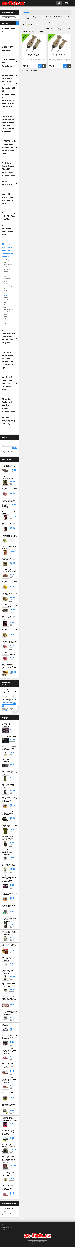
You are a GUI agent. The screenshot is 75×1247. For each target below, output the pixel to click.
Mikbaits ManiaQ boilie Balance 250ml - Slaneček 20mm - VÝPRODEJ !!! (9, 985)
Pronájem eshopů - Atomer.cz (37, 1243)
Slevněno (54, 29)
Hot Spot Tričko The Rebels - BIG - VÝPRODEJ (9, 865)
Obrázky (24, 25)
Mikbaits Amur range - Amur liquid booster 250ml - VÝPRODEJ (9, 773)
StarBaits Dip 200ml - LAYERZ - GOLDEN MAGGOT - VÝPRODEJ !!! (9, 838)
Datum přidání (47, 23)
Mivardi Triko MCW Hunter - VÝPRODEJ (9, 825)
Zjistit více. (4, 710)
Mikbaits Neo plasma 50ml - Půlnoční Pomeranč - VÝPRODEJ (9, 748)
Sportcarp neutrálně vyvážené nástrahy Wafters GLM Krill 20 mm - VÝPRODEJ (9, 1080)
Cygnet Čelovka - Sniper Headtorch (9, 1025)
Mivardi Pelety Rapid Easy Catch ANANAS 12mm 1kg (9, 582)
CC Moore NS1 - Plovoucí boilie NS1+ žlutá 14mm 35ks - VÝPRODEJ (9, 1174)
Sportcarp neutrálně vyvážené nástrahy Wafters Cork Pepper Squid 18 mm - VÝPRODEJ (9, 1066)
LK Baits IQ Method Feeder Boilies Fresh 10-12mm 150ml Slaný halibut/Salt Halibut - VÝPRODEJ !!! (9, 879)
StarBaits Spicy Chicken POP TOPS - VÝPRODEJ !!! (9, 1105)
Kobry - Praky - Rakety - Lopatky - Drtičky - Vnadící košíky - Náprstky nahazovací (49, 17)
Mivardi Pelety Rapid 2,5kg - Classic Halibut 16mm (9, 605)
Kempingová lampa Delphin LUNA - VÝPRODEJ (7, 972)
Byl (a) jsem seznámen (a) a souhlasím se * (9, 702)
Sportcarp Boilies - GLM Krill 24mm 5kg (8, 512)
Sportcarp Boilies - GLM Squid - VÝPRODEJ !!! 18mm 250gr (8, 618)
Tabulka (33, 25)
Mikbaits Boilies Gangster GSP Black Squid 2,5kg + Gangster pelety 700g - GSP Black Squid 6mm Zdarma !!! (9, 1159)
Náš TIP (46, 29)
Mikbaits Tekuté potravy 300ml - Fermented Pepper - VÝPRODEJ (9, 786)
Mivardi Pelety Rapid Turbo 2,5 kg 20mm (9, 630)
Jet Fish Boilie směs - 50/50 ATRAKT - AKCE (8, 559)
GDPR (3, 1229)
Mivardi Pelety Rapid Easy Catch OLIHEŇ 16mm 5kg (9, 641)
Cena (38, 23)
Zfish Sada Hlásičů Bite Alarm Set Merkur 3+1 (8, 500)
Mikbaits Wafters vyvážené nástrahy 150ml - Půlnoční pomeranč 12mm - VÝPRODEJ (9, 800)
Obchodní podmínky (7, 1227)
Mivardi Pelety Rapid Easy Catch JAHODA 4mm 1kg (9, 653)
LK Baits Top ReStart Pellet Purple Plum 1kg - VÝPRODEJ (9, 725)
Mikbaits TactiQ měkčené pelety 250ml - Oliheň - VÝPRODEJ (9, 959)
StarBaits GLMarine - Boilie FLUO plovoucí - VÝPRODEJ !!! (9, 906)
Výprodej (61, 29)
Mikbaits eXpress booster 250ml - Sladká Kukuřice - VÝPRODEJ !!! (9, 933)
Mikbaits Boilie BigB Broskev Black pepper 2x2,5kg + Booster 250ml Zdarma (9, 667)
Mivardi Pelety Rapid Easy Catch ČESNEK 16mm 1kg (9, 535)
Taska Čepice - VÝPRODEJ (6, 760)
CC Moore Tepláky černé (9, 736)
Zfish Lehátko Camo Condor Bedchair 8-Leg (8, 466)
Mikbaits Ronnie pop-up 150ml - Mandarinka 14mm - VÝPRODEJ (9, 893)
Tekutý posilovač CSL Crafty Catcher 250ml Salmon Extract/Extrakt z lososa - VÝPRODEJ (9, 999)
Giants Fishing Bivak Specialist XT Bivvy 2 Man (9, 1145)
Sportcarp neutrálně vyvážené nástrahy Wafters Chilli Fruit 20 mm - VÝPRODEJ (9, 1188)
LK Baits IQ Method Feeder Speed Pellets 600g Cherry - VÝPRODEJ (9, 1119)
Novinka (68, 29)
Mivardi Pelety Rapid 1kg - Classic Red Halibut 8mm (9, 570)
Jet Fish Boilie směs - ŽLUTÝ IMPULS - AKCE (8, 477)
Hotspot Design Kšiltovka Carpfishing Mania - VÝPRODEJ (9, 813)
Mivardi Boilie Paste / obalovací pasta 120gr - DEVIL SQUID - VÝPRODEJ (8, 1132)
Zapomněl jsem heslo (8, 451)
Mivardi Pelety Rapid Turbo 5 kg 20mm (9, 593)
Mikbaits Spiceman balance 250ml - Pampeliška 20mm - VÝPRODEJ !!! (7, 852)
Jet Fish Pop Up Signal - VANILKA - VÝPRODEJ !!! (9, 1093)
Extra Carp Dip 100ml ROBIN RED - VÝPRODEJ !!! (9, 946)
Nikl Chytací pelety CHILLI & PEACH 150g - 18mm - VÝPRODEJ (9, 1037)
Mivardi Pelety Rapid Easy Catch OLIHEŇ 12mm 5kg (9, 489)
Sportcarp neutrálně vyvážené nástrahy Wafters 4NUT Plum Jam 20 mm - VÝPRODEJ (9, 1051)
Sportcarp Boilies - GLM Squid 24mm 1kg (8, 524)
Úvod (25, 17)
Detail (10, 473)
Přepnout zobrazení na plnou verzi (37, 1240)
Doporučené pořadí (60, 23)
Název (32, 23)
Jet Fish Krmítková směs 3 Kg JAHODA (9, 547)
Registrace (5, 453)
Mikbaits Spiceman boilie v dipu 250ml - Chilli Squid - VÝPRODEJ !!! (9, 1012)
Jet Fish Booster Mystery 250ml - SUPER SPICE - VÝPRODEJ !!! (9, 919)
